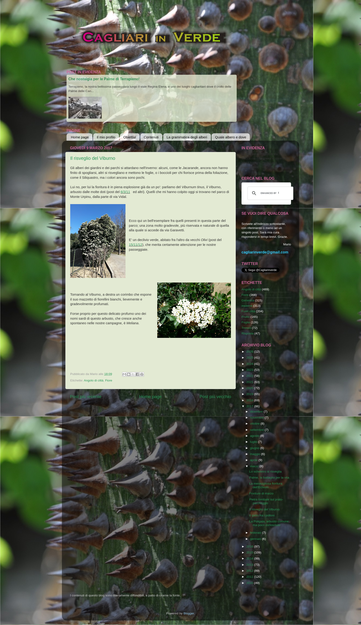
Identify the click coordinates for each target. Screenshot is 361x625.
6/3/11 (125, 192)
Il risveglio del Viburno (92, 158)
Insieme (247, 305)
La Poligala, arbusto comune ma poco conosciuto (269, 523)
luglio (254, 441)
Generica (248, 300)
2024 (250, 364)
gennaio (256, 539)
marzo (254, 466)
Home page (80, 137)
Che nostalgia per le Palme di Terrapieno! (104, 79)
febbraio (256, 532)
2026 (250, 351)
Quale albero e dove (230, 137)
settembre (257, 430)
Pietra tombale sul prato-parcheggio (266, 501)
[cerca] (270, 193)
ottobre (255, 423)
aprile (254, 460)
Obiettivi (129, 137)
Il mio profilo (106, 137)
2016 (250, 546)
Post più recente (86, 396)
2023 (250, 370)
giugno (255, 448)
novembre (257, 417)
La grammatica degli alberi (187, 137)
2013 (250, 564)
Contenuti (151, 137)
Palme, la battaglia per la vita (269, 477)
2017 (250, 406)
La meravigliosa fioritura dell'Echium (265, 485)
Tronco (246, 328)
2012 (250, 570)
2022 (250, 376)
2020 (250, 388)
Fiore (108, 380)
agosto (255, 436)
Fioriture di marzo (261, 493)
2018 (250, 400)
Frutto (246, 316)
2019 (250, 394)
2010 (250, 583)
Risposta (248, 333)
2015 (250, 552)
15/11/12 (135, 245)
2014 (250, 558)
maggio (255, 454)
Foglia (246, 322)
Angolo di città (93, 380)
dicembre (257, 411)
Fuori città (248, 311)
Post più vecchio (215, 396)
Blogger (188, 613)
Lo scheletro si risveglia (265, 471)
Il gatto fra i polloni (262, 515)
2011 (250, 576)
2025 (250, 357)
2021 (250, 382)
